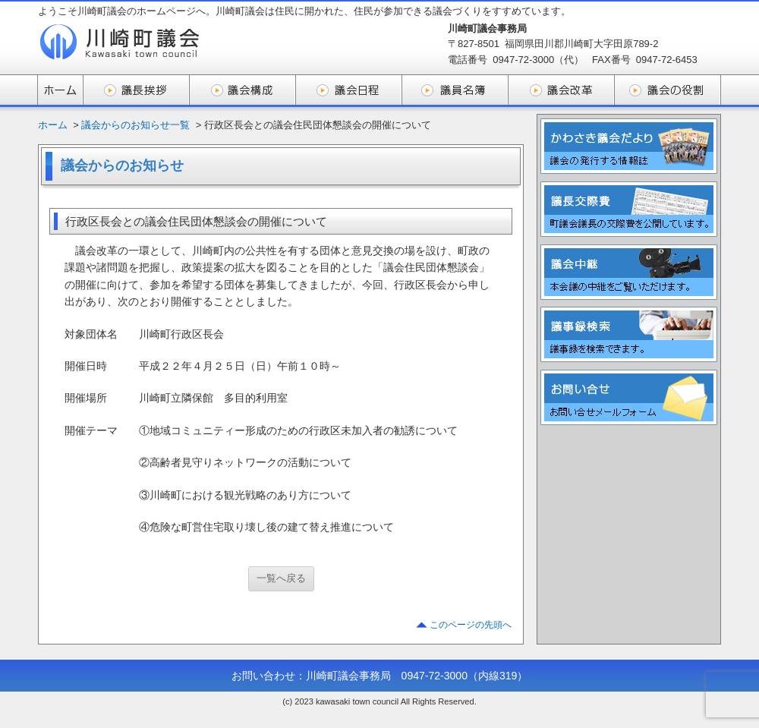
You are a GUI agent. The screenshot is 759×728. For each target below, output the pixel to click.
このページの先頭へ (471, 624)
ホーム (53, 125)
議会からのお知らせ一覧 (135, 125)
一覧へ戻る (281, 578)
